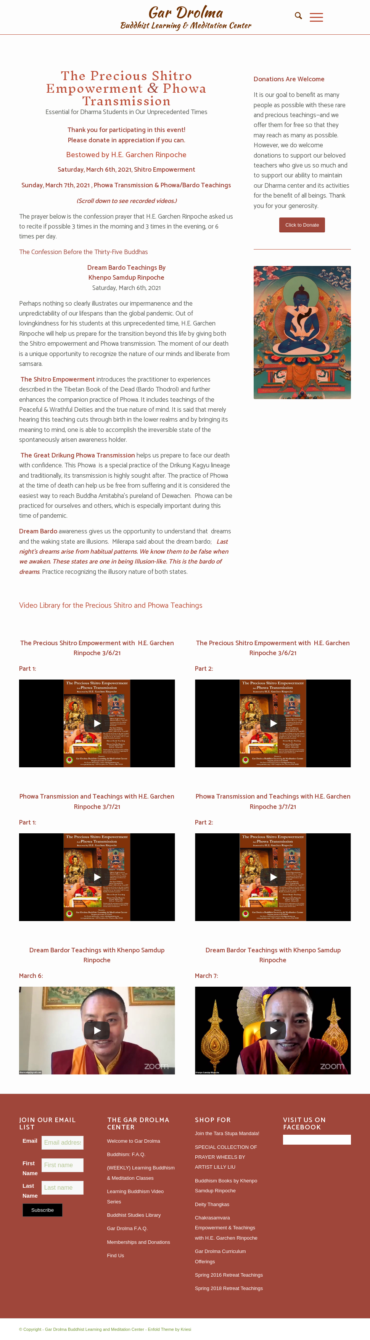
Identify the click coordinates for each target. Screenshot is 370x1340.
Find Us (115, 1255)
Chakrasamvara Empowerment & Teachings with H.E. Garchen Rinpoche (226, 1228)
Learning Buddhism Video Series (135, 1196)
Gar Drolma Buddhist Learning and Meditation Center (94, 1329)
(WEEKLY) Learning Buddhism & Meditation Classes (141, 1173)
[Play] (97, 723)
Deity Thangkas (212, 1204)
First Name (30, 1168)
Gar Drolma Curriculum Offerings (220, 1256)
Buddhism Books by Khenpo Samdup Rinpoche (226, 1185)
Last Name (30, 1191)
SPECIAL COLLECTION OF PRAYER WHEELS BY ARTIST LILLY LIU (226, 1157)
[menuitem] (294, 17)
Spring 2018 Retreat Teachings (229, 1288)
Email (30, 1141)
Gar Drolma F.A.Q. (127, 1228)
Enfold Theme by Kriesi (169, 1329)
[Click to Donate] (302, 224)
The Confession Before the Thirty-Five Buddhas (83, 252)
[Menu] (312, 17)
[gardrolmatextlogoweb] (185, 17)
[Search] (294, 17)
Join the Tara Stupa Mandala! (227, 1133)
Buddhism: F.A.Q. (126, 1154)
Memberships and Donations (138, 1242)
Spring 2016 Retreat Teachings (229, 1275)
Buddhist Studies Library (134, 1215)
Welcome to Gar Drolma (133, 1141)
